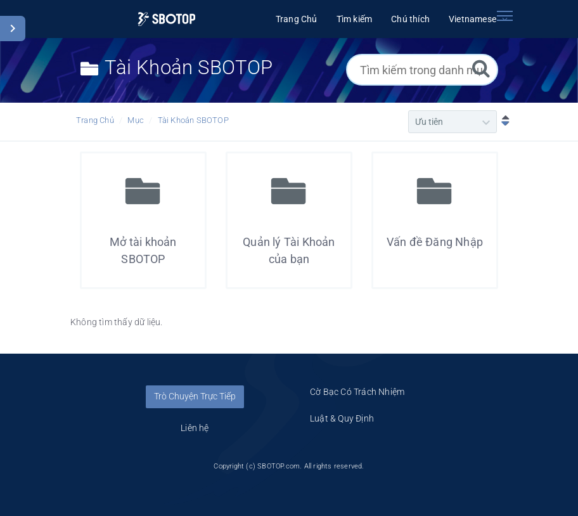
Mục (135, 120)
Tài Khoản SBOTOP (193, 120)
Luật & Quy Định (342, 418)
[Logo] (166, 19)
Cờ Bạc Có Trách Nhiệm (357, 392)
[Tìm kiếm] (481, 68)
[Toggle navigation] (504, 16)
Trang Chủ (95, 120)
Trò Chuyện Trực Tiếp (195, 396)
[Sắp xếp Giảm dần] (502, 122)
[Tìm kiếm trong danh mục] (422, 70)
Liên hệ (195, 428)
